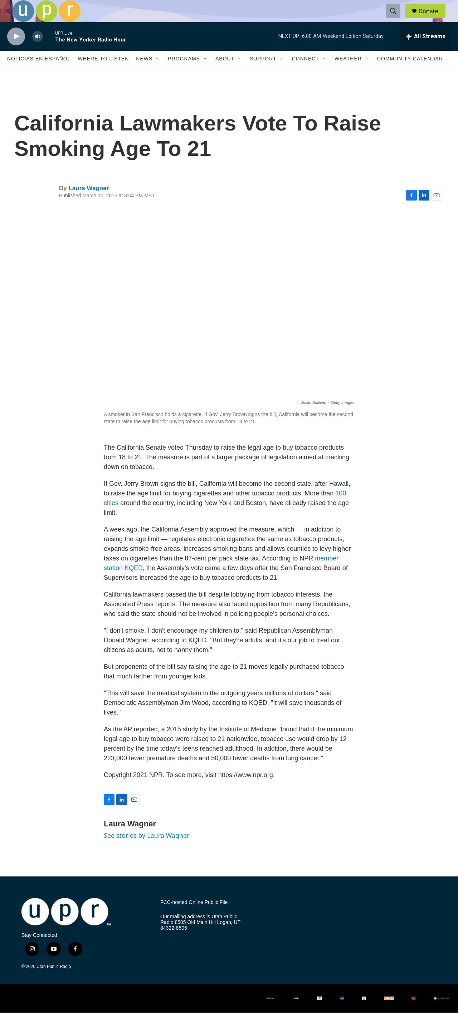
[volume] (37, 52)
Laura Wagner (88, 203)
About (224, 74)
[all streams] (425, 52)
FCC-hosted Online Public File (194, 918)
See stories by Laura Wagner (147, 850)
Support (263, 74)
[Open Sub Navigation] (158, 74)
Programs (184, 74)
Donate (433, 19)
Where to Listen (103, 74)
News (144, 74)
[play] (16, 52)
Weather (348, 74)
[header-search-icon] (396, 19)
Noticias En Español (38, 74)
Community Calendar (410, 74)
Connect (305, 74)
